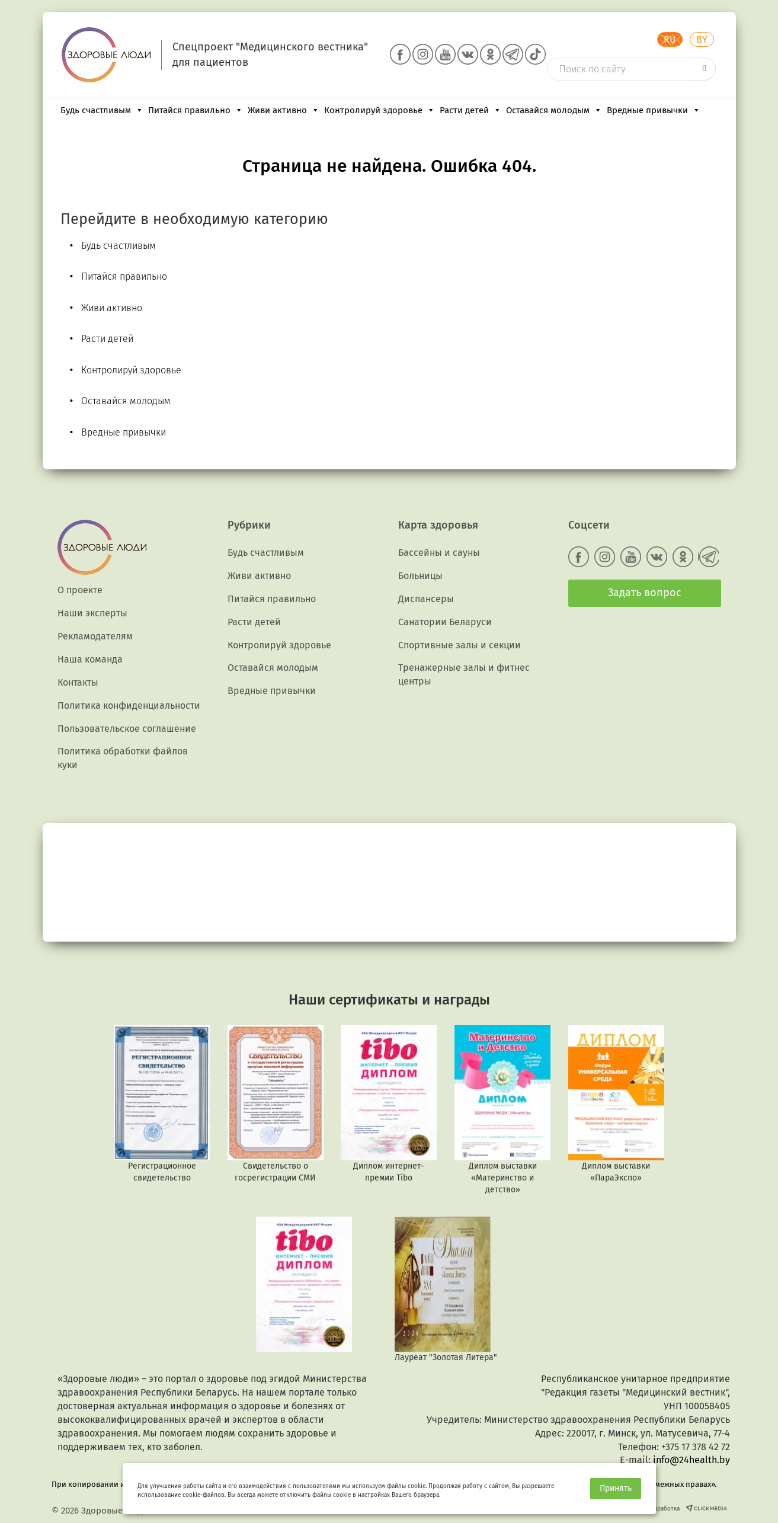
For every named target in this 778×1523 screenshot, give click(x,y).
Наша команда (90, 659)
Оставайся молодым (554, 110)
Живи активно (283, 110)
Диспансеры (426, 598)
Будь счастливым (101, 110)
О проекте (80, 590)
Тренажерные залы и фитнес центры (464, 674)
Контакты (77, 682)
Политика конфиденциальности (128, 705)
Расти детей (470, 110)
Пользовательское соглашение (126, 728)
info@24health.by (691, 1460)
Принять (616, 1488)
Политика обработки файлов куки (122, 757)
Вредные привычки (653, 110)
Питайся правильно (195, 110)
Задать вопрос (644, 592)
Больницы (420, 575)
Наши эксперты (92, 613)
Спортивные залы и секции (459, 645)
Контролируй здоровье (379, 110)
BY (701, 39)
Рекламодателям (95, 636)
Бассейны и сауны (439, 552)
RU (670, 39)
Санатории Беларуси (445, 622)
